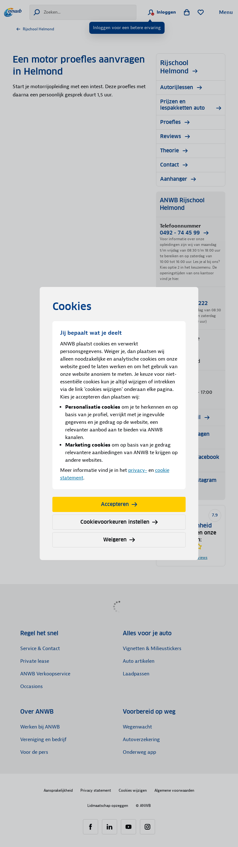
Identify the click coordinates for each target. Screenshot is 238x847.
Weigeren (119, 539)
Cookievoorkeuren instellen (119, 522)
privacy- (137, 470)
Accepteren (119, 504)
